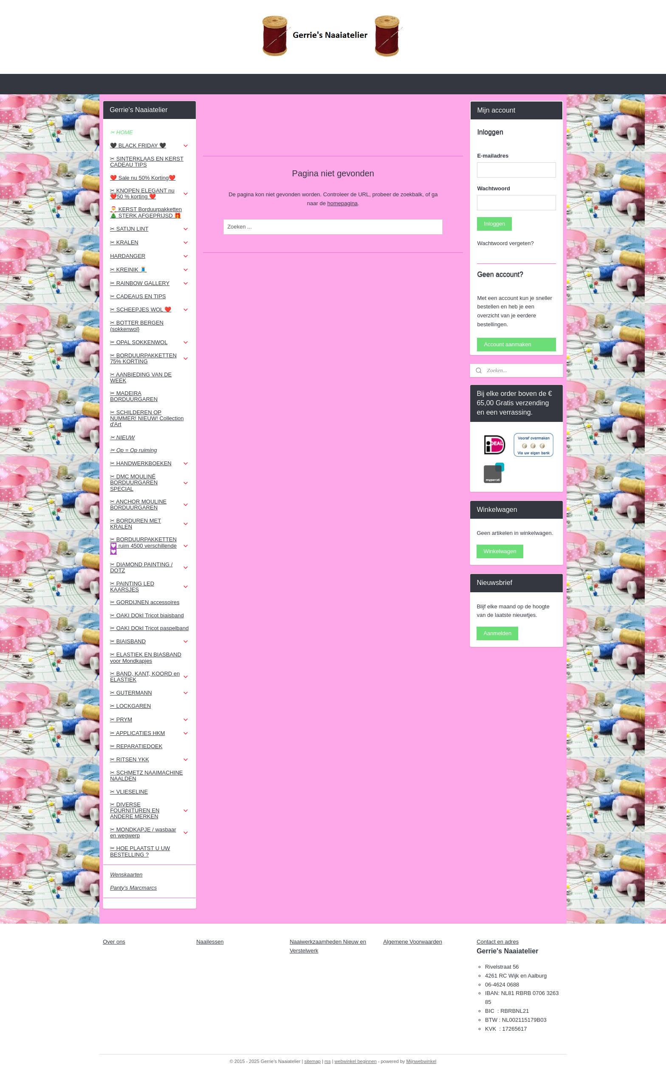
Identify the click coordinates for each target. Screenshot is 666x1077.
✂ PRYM (149, 719)
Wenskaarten (126, 874)
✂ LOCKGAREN (130, 706)
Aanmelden (497, 633)
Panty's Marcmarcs (133, 888)
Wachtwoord (493, 188)
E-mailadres (492, 156)
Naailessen (209, 941)
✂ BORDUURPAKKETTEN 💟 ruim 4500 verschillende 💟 (149, 545)
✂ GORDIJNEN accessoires (144, 602)
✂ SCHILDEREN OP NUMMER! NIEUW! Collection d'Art (146, 418)
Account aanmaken (507, 344)
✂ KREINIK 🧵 (149, 269)
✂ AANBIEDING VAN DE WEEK (141, 377)
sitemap (312, 1061)
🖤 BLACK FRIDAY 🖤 (149, 145)
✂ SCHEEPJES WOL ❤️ (149, 309)
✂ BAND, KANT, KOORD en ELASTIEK (149, 676)
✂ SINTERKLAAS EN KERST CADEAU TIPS (146, 161)
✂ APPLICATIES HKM (149, 733)
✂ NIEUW (122, 437)
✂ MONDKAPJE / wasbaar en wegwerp (149, 832)
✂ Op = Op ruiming (133, 450)
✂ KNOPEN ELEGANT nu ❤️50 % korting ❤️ (149, 193)
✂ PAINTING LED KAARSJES (149, 586)
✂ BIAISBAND (149, 641)
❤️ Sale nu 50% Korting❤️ (142, 178)
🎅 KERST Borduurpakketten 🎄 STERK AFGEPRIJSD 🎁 (146, 212)
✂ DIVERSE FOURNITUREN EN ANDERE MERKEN (149, 810)
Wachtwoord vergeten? (505, 243)
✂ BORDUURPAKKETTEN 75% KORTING (149, 358)
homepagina (342, 203)
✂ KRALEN (149, 242)
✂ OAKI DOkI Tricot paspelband (149, 628)
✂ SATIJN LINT (149, 229)
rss (328, 1061)
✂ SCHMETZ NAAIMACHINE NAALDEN (146, 775)
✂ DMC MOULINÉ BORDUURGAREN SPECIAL (149, 482)
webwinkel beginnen (356, 1061)
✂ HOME (121, 132)
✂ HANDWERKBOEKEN (149, 463)
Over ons (114, 941)
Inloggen (494, 223)
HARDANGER (149, 256)
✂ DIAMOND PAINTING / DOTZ (149, 567)
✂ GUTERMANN (149, 693)
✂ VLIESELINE (129, 792)
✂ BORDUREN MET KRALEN (149, 523)
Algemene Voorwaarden (412, 941)
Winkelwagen (499, 551)
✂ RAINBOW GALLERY (149, 283)
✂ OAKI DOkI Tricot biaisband (147, 615)
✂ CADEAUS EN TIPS (138, 296)
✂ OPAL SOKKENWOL (149, 342)
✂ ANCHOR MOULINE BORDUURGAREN (149, 504)
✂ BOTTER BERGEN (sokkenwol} (137, 325)
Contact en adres (498, 941)
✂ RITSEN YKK (149, 759)
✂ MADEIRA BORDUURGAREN (134, 396)
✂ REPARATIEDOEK (136, 746)
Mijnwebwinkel (421, 1061)
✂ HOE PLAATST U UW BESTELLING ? (140, 851)
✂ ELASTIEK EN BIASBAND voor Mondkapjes (145, 657)
